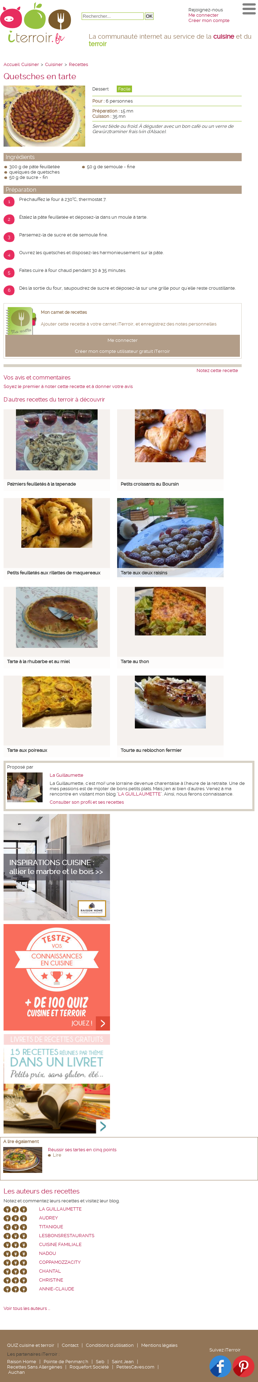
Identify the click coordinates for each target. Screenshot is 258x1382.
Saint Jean (123, 1361)
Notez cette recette (217, 370)
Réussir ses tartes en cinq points (82, 1149)
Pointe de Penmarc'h (66, 1361)
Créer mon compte (209, 20)
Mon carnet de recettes (64, 312)
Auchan (16, 1372)
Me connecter (203, 15)
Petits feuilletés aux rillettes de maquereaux (53, 572)
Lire (57, 1155)
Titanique (51, 1226)
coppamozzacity (60, 1262)
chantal (50, 1271)
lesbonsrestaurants (66, 1235)
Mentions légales (159, 1345)
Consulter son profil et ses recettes (87, 802)
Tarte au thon (135, 661)
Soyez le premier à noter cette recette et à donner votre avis (68, 386)
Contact (70, 1345)
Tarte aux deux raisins (144, 572)
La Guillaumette (66, 775)
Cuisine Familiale (60, 1244)
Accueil (12, 64)
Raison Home (21, 1361)
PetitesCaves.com (135, 1367)
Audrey (48, 1217)
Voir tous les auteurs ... (27, 1308)
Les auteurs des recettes (41, 1191)
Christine (51, 1280)
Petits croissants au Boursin (150, 484)
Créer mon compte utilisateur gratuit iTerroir (122, 351)
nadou (47, 1253)
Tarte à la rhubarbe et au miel (38, 661)
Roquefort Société (89, 1367)
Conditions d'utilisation (110, 1345)
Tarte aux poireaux (27, 750)
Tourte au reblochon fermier (151, 750)
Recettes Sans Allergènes (34, 1367)
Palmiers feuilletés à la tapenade (41, 484)
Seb (100, 1361)
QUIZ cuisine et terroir (30, 1345)
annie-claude (56, 1288)
